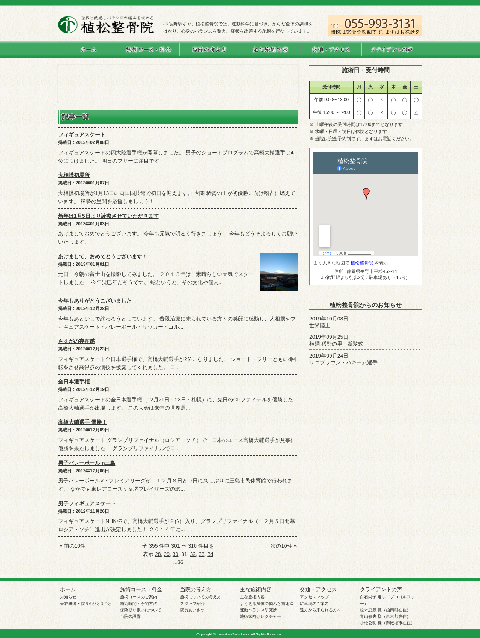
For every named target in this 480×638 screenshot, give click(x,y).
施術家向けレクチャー (260, 616)
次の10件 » (284, 546)
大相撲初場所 (74, 175)
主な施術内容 (256, 589)
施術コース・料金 (141, 589)
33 (202, 554)
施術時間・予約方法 (138, 603)
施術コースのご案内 (138, 597)
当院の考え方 (196, 589)
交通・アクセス (318, 589)
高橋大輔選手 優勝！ (82, 422)
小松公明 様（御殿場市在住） (387, 622)
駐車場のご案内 (314, 603)
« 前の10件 (73, 546)
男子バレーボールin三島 (86, 463)
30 (175, 554)
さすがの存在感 (76, 341)
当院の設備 (130, 616)
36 (180, 562)
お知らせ (68, 597)
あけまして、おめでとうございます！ (102, 256)
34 (210, 554)
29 (167, 554)
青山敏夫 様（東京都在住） (385, 616)
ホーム (68, 589)
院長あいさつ (192, 610)
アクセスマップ (314, 597)
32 (193, 554)
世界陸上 (319, 325)
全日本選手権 (74, 382)
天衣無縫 (85, 603)
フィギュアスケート (81, 135)
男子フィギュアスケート (87, 503)
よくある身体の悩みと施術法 (267, 603)
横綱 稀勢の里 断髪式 (336, 344)
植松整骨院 (362, 262)
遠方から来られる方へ (320, 610)
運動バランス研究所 (258, 610)
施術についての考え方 (200, 597)
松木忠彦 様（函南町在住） (385, 610)
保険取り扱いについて (140, 610)
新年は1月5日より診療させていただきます (108, 216)
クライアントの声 (381, 589)
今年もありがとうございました (95, 301)
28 (158, 554)
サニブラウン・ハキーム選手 (343, 362)
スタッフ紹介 (192, 603)
